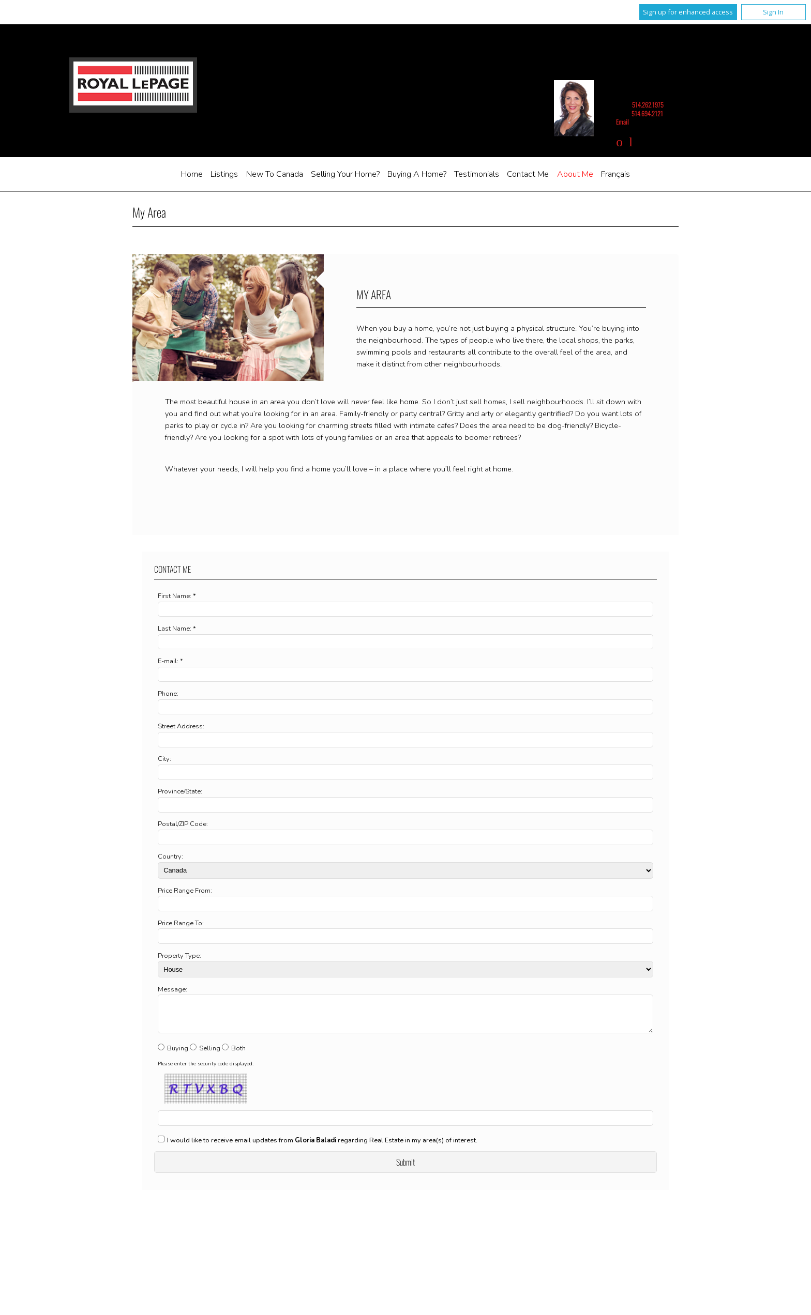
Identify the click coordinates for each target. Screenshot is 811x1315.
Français (615, 174)
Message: (172, 989)
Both (238, 1054)
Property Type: (179, 955)
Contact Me (528, 174)
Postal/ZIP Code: (183, 824)
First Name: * (177, 596)
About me (575, 174)
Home (192, 174)
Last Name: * (177, 628)
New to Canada (274, 174)
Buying (177, 1054)
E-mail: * (170, 661)
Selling (209, 1054)
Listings (224, 174)
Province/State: (180, 791)
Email (622, 122)
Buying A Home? (416, 174)
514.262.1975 (648, 105)
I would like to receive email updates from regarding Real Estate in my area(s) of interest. (322, 1146)
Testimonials (476, 174)
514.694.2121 (647, 113)
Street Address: (181, 726)
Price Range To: (181, 923)
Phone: (168, 693)
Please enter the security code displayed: (205, 1070)
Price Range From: (185, 890)
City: (164, 758)
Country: (170, 856)
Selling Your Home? (345, 174)
